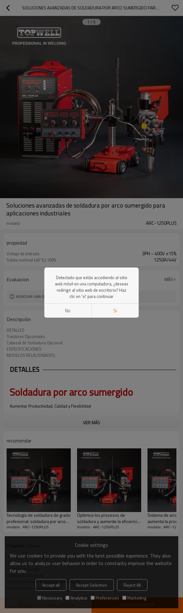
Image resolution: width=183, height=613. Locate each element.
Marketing (134, 598)
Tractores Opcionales (26, 336)
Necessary (49, 598)
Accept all (51, 585)
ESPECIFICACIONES (24, 349)
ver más (91, 422)
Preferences (105, 598)
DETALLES (16, 330)
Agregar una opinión (36, 296)
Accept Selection (91, 585)
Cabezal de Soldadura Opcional (35, 343)
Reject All (132, 585)
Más (168, 279)
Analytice (76, 598)
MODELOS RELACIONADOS (31, 355)
